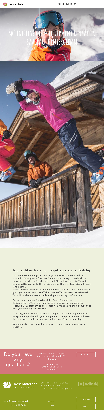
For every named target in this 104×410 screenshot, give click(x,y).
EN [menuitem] (63, 4)
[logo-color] (16, 3)
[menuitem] (59, 4)
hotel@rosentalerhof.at (15, 401)
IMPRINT (52, 402)
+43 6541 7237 (18, 405)
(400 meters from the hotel (41, 303)
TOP (52, 405)
